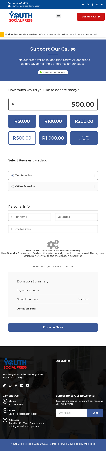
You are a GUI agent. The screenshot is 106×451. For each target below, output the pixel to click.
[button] (58, 16)
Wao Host (89, 443)
